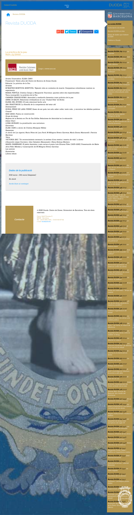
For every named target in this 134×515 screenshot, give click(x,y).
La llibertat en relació (118, 339)
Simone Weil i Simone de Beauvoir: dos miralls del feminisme (116, 393)
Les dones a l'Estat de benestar (118, 427)
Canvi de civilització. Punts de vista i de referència (119, 140)
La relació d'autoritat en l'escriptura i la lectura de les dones (119, 406)
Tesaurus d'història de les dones (119, 434)
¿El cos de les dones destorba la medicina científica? (118, 303)
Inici (8, 15)
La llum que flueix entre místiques (119, 84)
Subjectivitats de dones (116, 489)
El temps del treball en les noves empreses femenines (118, 272)
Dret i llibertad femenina (119, 456)
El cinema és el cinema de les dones (118, 353)
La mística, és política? (118, 278)
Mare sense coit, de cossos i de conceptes (119, 106)
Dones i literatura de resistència (120, 444)
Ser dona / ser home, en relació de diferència (119, 325)
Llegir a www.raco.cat (46, 69)
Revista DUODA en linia (116, 31)
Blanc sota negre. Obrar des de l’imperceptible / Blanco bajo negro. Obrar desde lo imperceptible (119, 197)
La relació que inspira (118, 153)
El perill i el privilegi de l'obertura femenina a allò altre (118, 371)
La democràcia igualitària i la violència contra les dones (118, 265)
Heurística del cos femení (117, 476)
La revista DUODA (114, 24)
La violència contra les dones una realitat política (119, 318)
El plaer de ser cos (118, 378)
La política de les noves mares (118, 216)
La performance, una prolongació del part (119, 174)
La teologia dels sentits (118, 232)
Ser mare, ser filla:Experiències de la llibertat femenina (119, 121)
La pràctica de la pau (118, 359)
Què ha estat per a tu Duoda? (119, 58)
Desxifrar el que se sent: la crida (119, 189)
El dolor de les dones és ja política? (119, 205)
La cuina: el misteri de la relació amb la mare (118, 147)
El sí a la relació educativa (119, 284)
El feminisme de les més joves (118, 227)
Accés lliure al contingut (18, 184)
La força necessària (118, 222)
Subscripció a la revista (116, 28)
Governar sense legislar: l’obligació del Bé (116, 115)
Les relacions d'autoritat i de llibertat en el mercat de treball (119, 345)
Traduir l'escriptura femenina (118, 212)
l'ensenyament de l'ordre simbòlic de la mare (119, 384)
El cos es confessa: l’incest (119, 133)
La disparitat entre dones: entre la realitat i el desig (119, 333)
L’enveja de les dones (115, 129)
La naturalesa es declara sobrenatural (118, 99)
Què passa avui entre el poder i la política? (119, 252)
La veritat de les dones (118, 258)
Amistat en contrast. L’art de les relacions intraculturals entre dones (119, 92)
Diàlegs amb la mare (115, 366)
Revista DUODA (19, 14)
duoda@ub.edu (46, 221)
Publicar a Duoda (114, 40)
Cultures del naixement (116, 439)
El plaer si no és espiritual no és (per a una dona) (118, 182)
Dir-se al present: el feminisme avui (119, 400)
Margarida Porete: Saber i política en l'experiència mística (119, 451)
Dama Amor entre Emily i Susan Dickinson (120, 70)
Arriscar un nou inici (115, 298)
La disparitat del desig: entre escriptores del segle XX (118, 421)
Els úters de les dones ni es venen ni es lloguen (119, 167)
